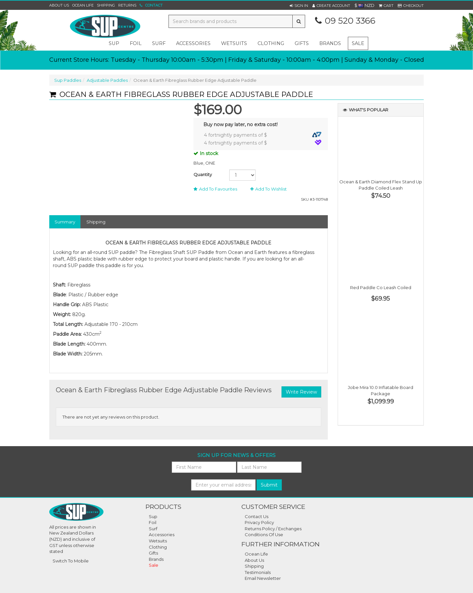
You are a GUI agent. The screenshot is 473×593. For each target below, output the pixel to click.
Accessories (161, 534)
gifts (302, 43)
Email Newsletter (263, 578)
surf (159, 43)
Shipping (106, 5)
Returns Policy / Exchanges (273, 528)
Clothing (158, 547)
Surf (153, 528)
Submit (269, 485)
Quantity (202, 174)
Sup (153, 516)
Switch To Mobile (71, 560)
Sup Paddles (67, 80)
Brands (330, 43)
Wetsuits (158, 540)
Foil (152, 522)
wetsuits (234, 43)
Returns (127, 5)
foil (136, 43)
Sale (358, 43)
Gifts (153, 553)
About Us (59, 5)
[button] (299, 5)
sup (114, 43)
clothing (271, 43)
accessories (193, 43)
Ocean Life (83, 5)
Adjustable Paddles (107, 80)
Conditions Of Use (264, 534)
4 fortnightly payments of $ (263, 135)
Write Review (301, 392)
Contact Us (256, 516)
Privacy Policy (259, 522)
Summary (65, 221)
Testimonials (258, 572)
